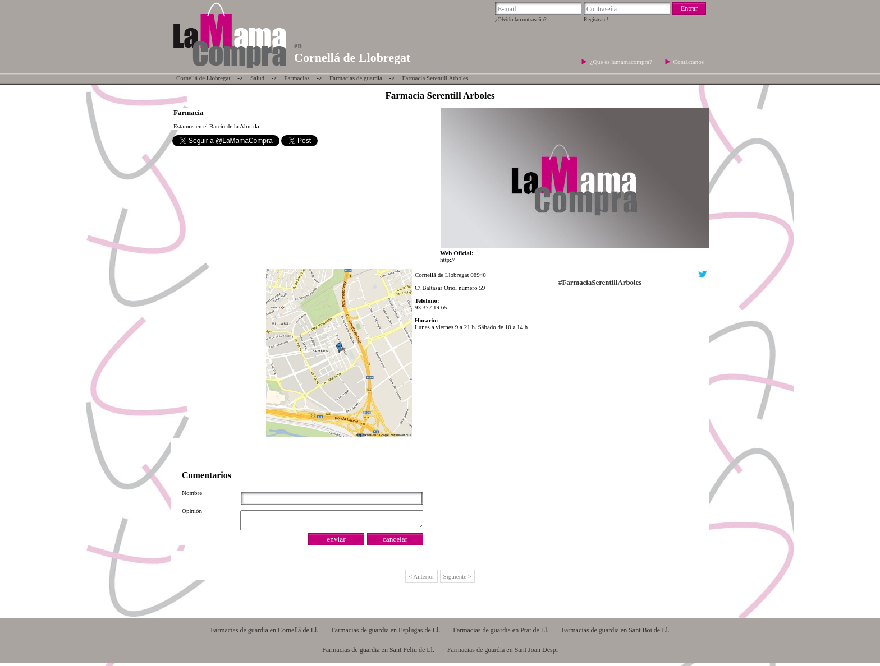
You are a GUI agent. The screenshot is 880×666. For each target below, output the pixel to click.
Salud (257, 78)
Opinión (192, 510)
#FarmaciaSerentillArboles (599, 282)
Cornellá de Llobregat (203, 78)
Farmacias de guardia (355, 78)
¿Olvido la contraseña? (521, 19)
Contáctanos (688, 61)
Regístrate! (596, 19)
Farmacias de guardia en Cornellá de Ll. (264, 633)
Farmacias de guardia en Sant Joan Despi (502, 653)
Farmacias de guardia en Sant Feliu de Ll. (378, 653)
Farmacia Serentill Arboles (435, 78)
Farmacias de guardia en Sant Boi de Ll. (615, 633)
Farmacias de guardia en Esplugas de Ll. (385, 633)
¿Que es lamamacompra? (621, 61)
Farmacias (296, 78)
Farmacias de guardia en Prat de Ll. (500, 633)
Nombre (192, 492)
